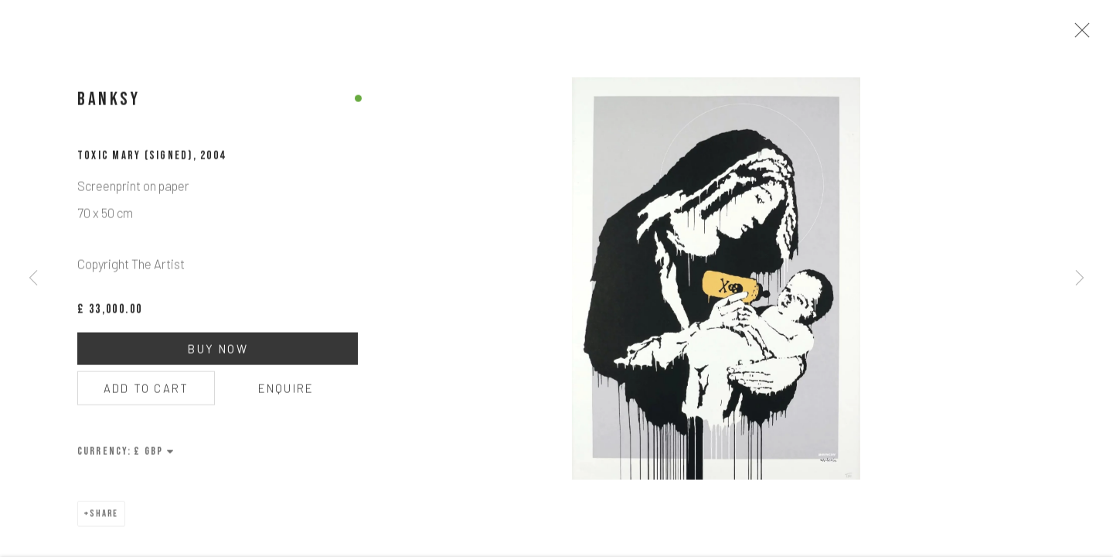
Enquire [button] (286, 393)
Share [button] (104, 519)
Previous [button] (33, 278)
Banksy (109, 104)
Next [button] (1080, 278)
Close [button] (1082, 34)
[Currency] (154, 456)
